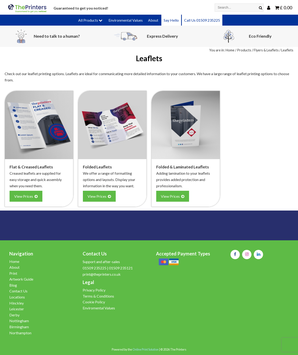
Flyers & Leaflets (266, 50)
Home (230, 50)
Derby (14, 315)
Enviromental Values (99, 308)
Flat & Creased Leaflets (31, 166)
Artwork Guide (21, 279)
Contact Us (18, 291)
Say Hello (171, 20)
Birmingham (19, 327)
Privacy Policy (94, 290)
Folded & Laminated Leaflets (182, 166)
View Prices (26, 196)
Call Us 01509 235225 (202, 20)
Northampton (20, 333)
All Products (90, 20)
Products (244, 50)
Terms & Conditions (98, 296)
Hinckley (16, 303)
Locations (17, 297)
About (153, 20)
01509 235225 (94, 268)
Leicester (16, 309)
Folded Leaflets (97, 166)
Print (13, 273)
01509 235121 (121, 268)
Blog (13, 285)
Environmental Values (125, 20)
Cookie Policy (94, 302)
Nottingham (19, 320)
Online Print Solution (145, 349)
